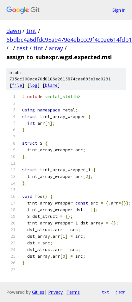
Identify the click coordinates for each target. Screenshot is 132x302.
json (121, 292)
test (22, 48)
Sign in (119, 10)
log (33, 85)
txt (105, 292)
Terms (73, 292)
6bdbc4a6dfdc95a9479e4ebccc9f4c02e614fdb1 (69, 39)
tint (31, 31)
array (56, 48)
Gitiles (38, 292)
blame (51, 85)
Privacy (55, 292)
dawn (13, 31)
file (17, 85)
